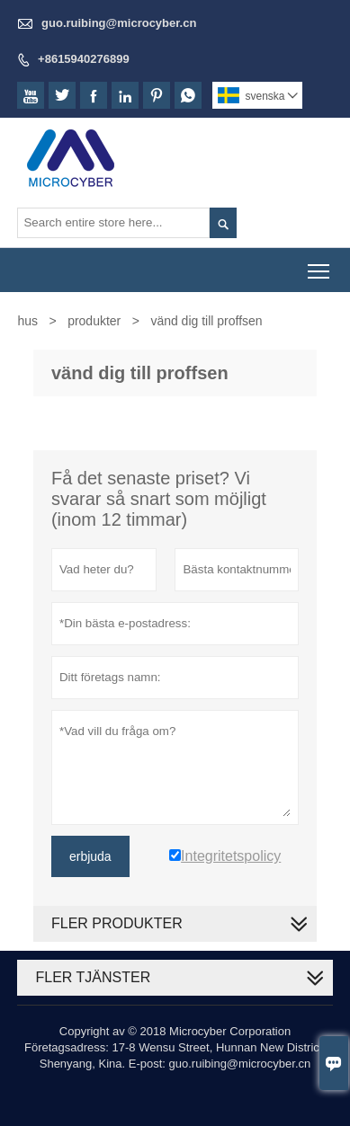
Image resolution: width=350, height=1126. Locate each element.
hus (27, 321)
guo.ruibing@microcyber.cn (118, 23)
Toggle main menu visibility (320, 264)
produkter (94, 321)
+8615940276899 (84, 59)
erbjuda (90, 856)
